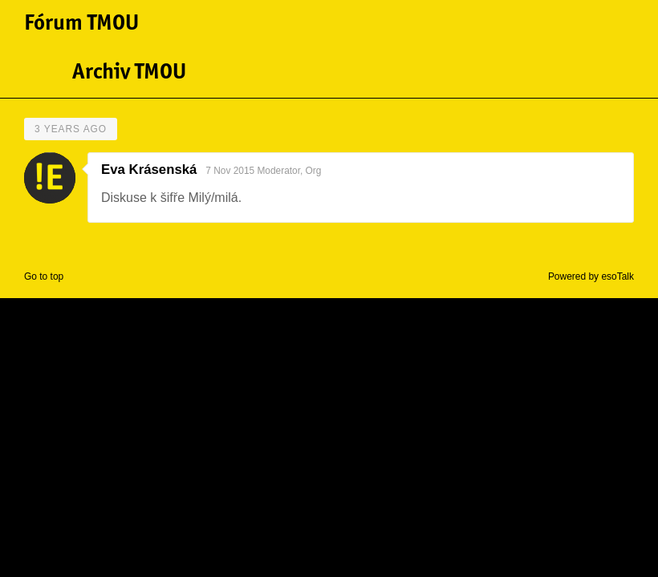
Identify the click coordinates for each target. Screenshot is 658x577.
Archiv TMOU (129, 73)
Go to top (43, 276)
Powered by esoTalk (591, 276)
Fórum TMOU (81, 24)
